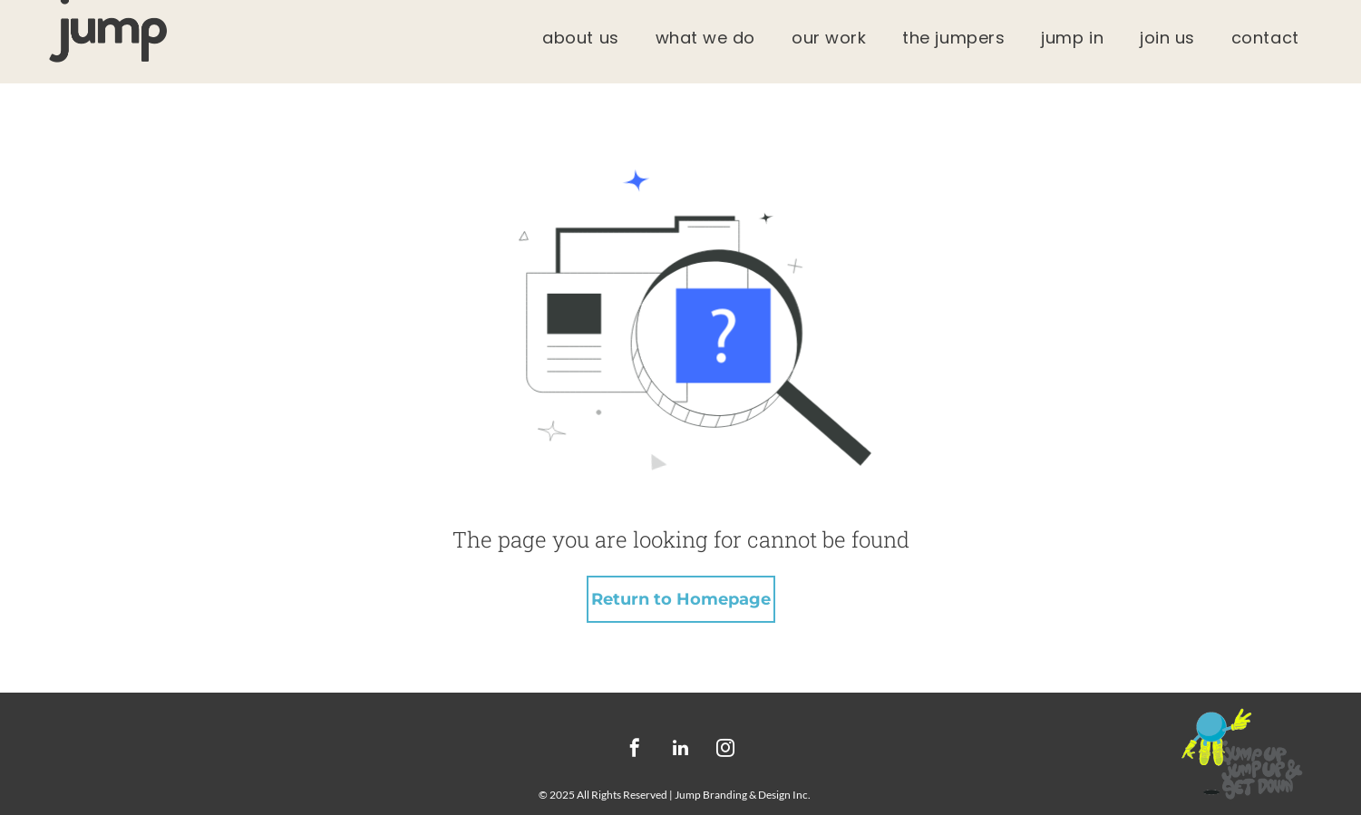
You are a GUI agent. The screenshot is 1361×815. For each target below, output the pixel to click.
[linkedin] (680, 750)
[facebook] (634, 750)
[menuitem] (580, 37)
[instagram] (725, 750)
